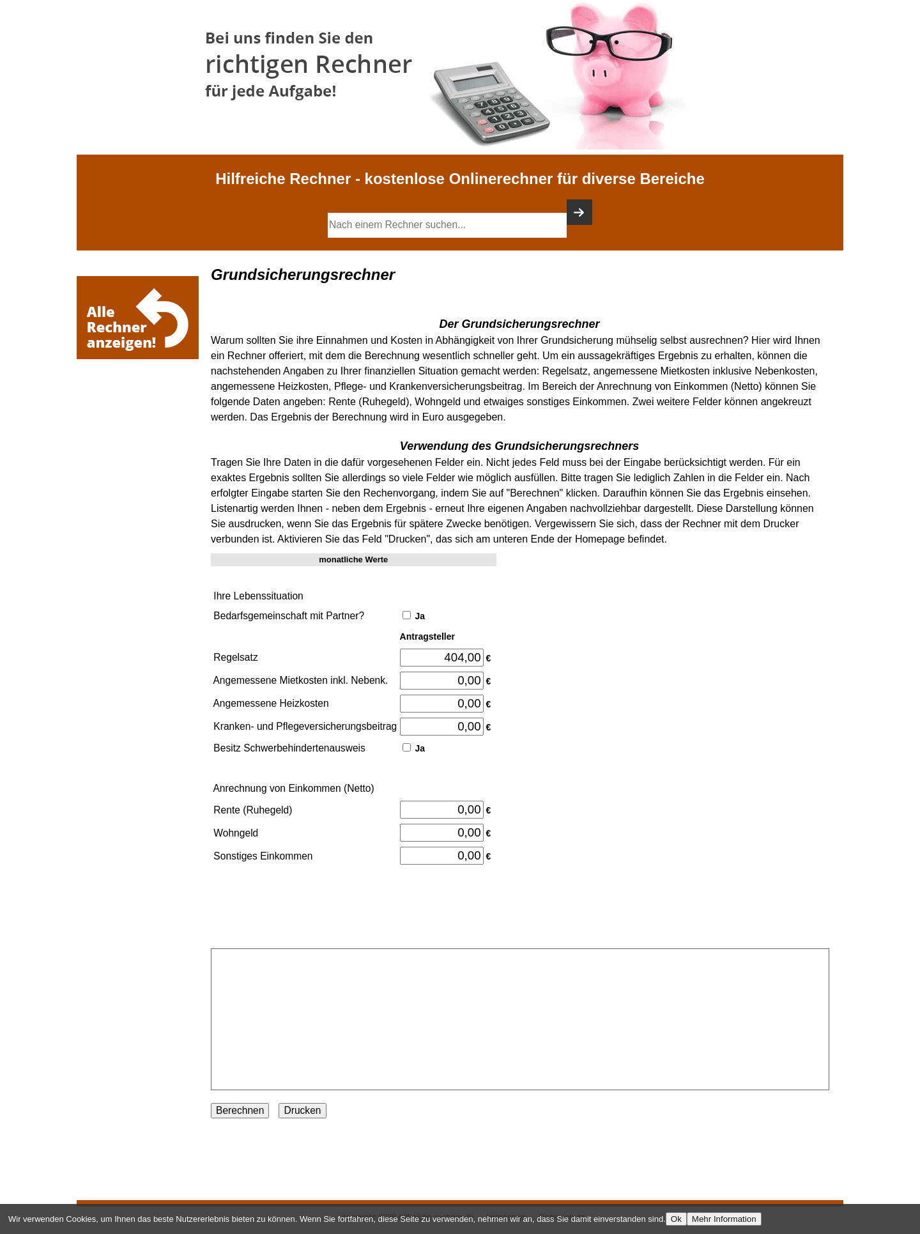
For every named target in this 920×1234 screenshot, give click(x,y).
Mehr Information (724, 1219)
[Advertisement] (140, 400)
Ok (676, 1219)
